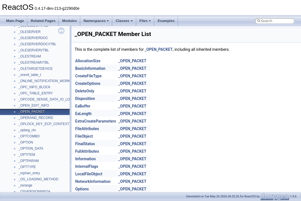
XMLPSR (25, 138)
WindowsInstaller (31, 114)
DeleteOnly (84, 91)
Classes (124, 21)
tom (21, 46)
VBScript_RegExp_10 (34, 89)
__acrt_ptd (26, 175)
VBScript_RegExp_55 (34, 95)
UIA (21, 65)
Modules (69, 21)
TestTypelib (26, 34)
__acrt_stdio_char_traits (36, 181)
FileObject (84, 136)
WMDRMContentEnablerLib (39, 126)
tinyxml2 (24, 40)
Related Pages (43, 21)
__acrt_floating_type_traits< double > (45, 151)
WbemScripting (29, 108)
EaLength (83, 113)
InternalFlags (86, 166)
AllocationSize (88, 61)
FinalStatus (85, 144)
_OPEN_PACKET (159, 49)
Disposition (85, 98)
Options (82, 189)
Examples (166, 21)
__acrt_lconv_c (29, 169)
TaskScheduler (29, 28)
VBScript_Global (30, 83)
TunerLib (24, 52)
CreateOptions (87, 83)
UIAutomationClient (32, 77)
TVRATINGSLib (30, 59)
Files (145, 21)
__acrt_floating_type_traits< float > (44, 157)
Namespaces (96, 21)
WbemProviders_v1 (33, 102)
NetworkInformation (93, 181)
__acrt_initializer (30, 163)
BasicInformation (90, 68)
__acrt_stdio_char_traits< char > (42, 188)
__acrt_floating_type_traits (38, 145)
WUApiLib (25, 132)
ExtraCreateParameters (95, 121)
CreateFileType (88, 76)
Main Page (15, 21)
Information (85, 159)
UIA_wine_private (31, 71)
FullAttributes (87, 151)
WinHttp (24, 120)
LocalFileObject (88, 174)
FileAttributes (87, 128)
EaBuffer (82, 106)
